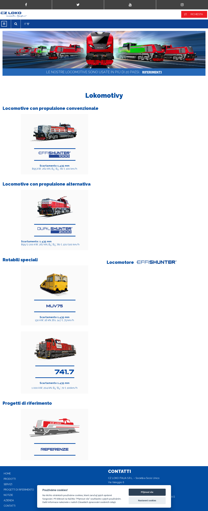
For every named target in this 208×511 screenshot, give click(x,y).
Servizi (8, 484)
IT (25, 24)
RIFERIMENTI (152, 72)
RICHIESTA (197, 14)
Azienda (9, 500)
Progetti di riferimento (19, 489)
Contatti (9, 505)
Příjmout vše (147, 492)
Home (7, 473)
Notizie (8, 495)
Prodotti (10, 479)
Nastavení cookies (147, 500)
